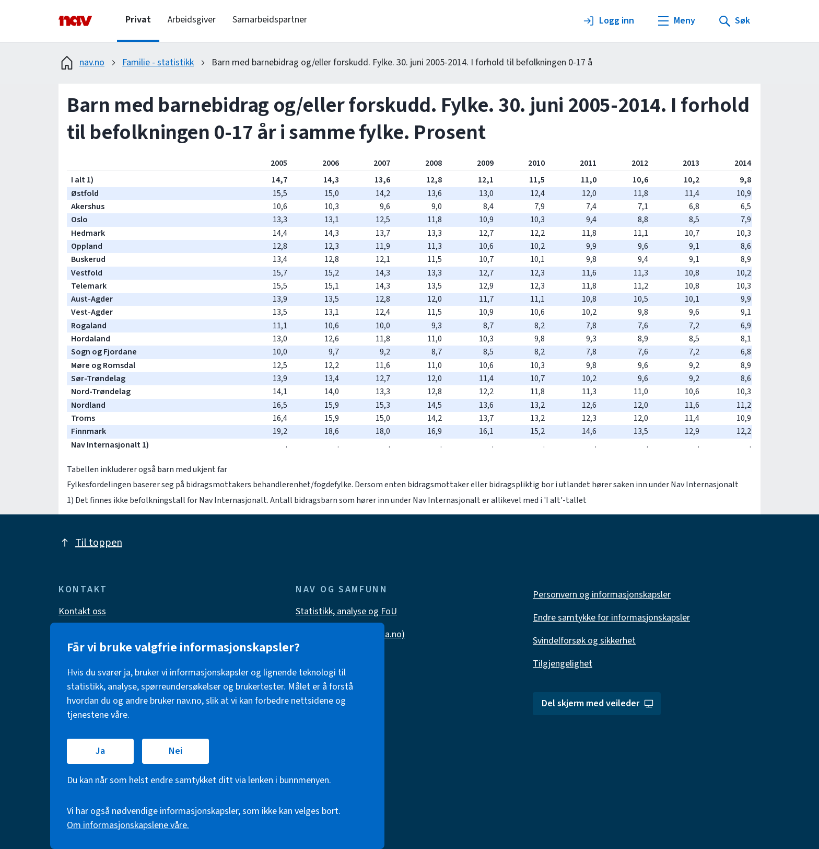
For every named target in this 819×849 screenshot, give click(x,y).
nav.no (81, 62)
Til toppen (90, 542)
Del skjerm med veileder (598, 703)
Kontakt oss (82, 611)
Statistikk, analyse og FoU (346, 611)
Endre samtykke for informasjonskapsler (611, 617)
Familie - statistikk (158, 62)
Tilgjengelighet (562, 663)
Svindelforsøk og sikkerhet (584, 640)
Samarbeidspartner (269, 19)
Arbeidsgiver (192, 19)
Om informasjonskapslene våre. (128, 825)
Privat (138, 19)
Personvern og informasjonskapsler (602, 594)
